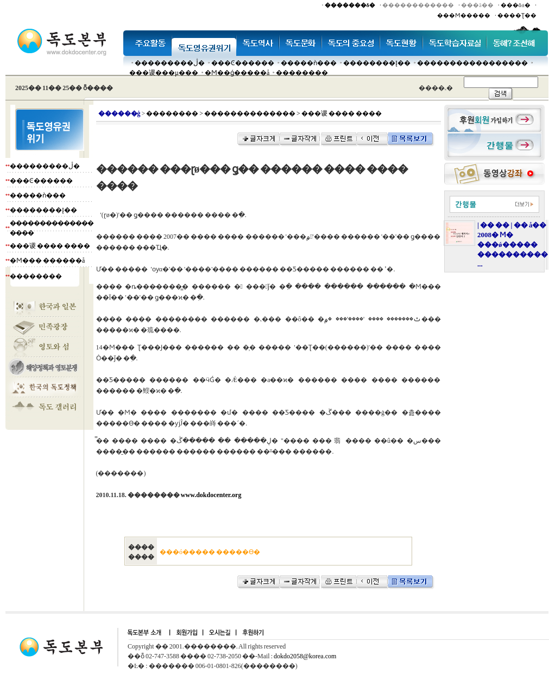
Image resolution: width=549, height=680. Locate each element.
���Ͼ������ (242, 63)
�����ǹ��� (309, 63)
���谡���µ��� (163, 73)
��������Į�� (377, 63)
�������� (302, 73)
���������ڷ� (170, 63)
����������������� (472, 63)
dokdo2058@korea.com (305, 656)
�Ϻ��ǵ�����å (237, 73)
